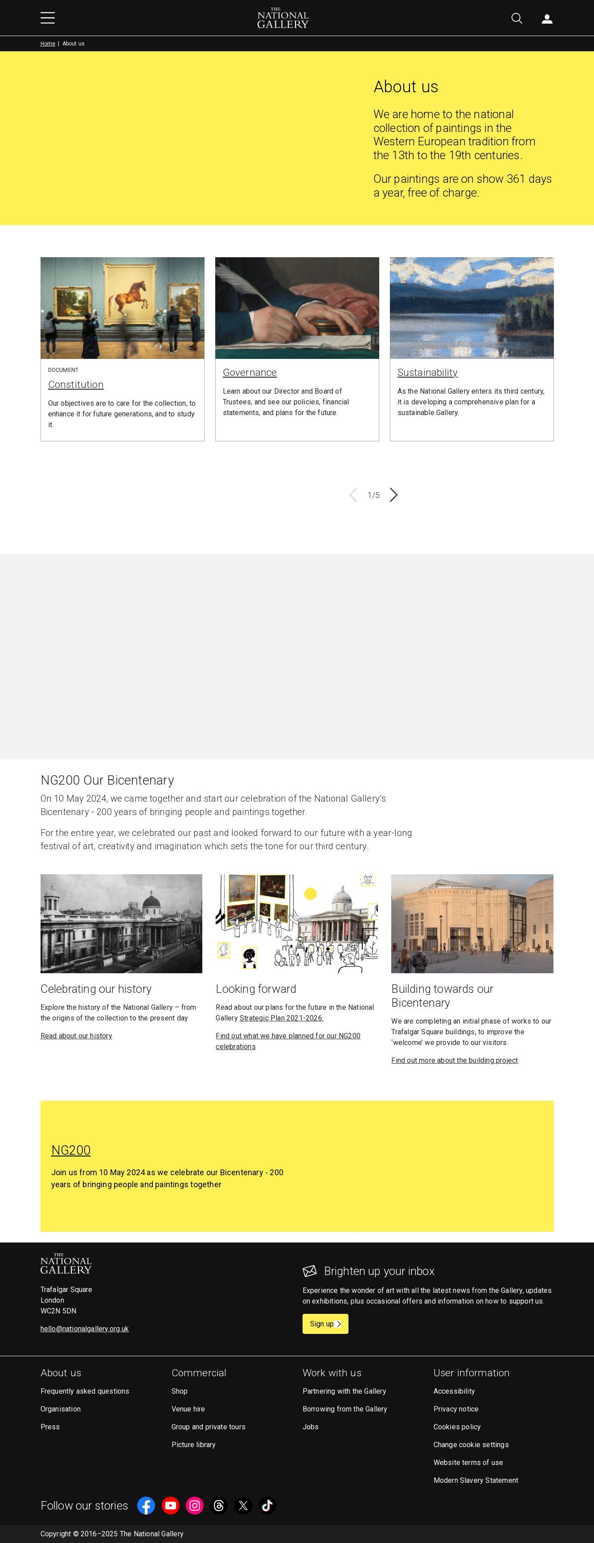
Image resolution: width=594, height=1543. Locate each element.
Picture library (194, 1444)
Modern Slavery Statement (476, 1480)
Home (48, 44)
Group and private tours (209, 1427)
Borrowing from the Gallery (345, 1409)
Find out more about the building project (454, 1060)
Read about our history (76, 1036)
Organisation (61, 1409)
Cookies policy (457, 1427)
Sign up (329, 1323)
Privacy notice (456, 1409)
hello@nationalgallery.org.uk (85, 1329)
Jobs (311, 1427)
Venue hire (188, 1409)
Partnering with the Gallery (344, 1391)
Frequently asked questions (85, 1391)
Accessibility (454, 1391)
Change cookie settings (471, 1444)
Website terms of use (469, 1462)
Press (50, 1427)
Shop (180, 1391)
